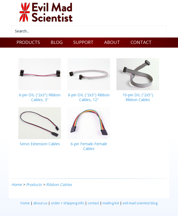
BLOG (57, 42)
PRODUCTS (28, 42)
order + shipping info (67, 203)
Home (16, 184)
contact (93, 203)
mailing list (111, 203)
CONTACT (141, 42)
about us (40, 203)
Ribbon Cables (59, 184)
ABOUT (112, 42)
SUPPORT (83, 42)
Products (34, 184)
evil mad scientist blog (140, 203)
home (25, 203)
